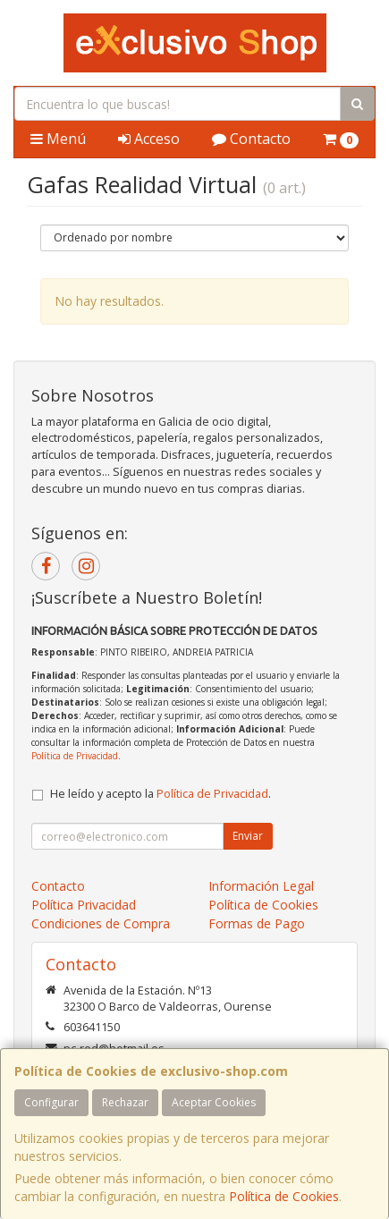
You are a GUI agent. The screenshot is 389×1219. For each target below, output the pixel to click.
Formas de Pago (256, 923)
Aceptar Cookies (214, 1102)
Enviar (248, 835)
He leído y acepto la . (160, 793)
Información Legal (261, 885)
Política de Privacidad (74, 755)
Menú (58, 138)
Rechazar (125, 1102)
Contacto (251, 138)
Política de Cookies (284, 1196)
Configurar (51, 1102)
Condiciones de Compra (100, 923)
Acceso (149, 138)
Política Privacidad (83, 904)
